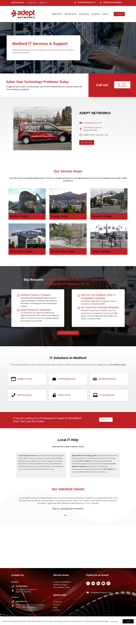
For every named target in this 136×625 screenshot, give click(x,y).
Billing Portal (43, 2)
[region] (68, 620)
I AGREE (128, 621)
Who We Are (84, 14)
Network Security (64, 395)
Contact (56, 604)
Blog (55, 607)
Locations (96, 14)
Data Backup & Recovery (107, 379)
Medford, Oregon (60, 585)
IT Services (57, 602)
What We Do (57, 14)
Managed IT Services (24, 379)
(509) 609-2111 (90, 2)
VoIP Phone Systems (24, 395)
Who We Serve (70, 14)
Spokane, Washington (62, 582)
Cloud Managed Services (66, 379)
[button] (119, 14)
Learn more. (114, 621)
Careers (105, 14)
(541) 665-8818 (116, 2)
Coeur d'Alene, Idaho (61, 587)
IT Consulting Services (107, 395)
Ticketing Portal (32, 2)
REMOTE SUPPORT (19, 2)
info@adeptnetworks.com (100, 592)
